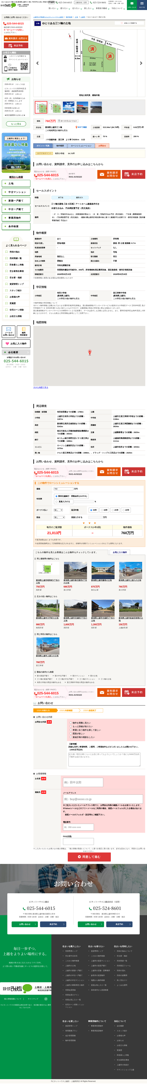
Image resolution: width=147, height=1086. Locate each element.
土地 (10, 183)
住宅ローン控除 (17, 310)
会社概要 (13, 352)
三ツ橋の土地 (106, 679)
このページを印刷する (17, 56)
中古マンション (17, 192)
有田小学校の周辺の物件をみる (49, 682)
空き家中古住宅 (71, 959)
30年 (104, 510)
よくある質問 (122, 988)
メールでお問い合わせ (8, 334)
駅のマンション (79, 676)
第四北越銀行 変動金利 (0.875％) (71, 496)
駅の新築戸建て (43, 676)
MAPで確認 (81, 127)
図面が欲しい (71, 733)
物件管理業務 (70, 1043)
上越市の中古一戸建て (74, 978)
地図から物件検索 (98, 983)
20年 (126, 510)
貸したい (87, 8)
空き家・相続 (16, 277)
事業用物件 (14, 218)
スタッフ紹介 (16, 290)
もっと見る (16, 124)
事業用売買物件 (97, 1028)
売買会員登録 (70, 993)
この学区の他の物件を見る (68, 298)
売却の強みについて (124, 954)
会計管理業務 (70, 1038)
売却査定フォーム (124, 968)
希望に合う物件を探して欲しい (79, 730)
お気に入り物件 (120, 552)
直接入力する (64, 502)
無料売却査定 (23, 334)
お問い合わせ (132, 5)
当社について (117, 8)
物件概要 (60, 146)
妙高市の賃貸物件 (98, 978)
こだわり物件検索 (72, 963)
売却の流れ (121, 973)
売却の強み (15, 252)
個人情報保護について (12, 1001)
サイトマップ (33, 1001)
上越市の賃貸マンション (100, 963)
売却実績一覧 (16, 258)
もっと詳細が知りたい (75, 726)
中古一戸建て (16, 209)
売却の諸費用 (122, 978)
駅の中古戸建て (61, 676)
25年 (115, 510)
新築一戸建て (16, 200)
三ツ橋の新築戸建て (45, 679)
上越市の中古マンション (74, 983)
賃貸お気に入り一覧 (99, 988)
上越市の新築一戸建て (74, 973)
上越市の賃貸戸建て (99, 968)
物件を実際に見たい (74, 723)
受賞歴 (13, 303)
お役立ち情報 (16, 316)
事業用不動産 (101, 8)
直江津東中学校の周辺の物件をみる (80, 682)
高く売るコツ (122, 983)
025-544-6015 (64, 2)
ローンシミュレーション (81, 146)
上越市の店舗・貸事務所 (100, 973)
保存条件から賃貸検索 (99, 993)
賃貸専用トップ (97, 954)
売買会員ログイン (72, 997)
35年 (93, 510)
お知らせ (120, 1043)
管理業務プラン (71, 1033)
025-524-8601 (98, 2)
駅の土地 (93, 676)
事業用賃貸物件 (97, 1033)
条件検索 (13, 226)
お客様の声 (15, 297)
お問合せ (102, 146)
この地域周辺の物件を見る (56, 130)
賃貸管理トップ (17, 284)
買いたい (52, 8)
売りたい (76, 8)
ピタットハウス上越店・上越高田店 (66, 1084)
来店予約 (142, 5)
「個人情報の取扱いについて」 (80, 851)
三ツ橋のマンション (87, 679)
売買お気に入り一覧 (73, 1002)
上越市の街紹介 (123, 1067)
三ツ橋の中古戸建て (66, 679)
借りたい (64, 8)
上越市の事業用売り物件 (74, 988)
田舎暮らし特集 (17, 265)
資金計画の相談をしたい (76, 737)
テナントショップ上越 (125, 1072)
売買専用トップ (71, 954)
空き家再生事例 (17, 271)
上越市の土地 (70, 968)
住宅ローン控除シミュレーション (74, 1008)
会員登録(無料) (42, 543)
